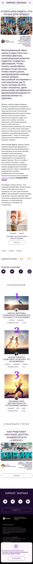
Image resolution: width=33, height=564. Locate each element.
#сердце (19, 250)
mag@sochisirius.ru (7, 542)
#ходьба (21, 233)
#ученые (11, 250)
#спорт (4, 250)
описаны (4, 178)
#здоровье (13, 233)
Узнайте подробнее (14, 552)
